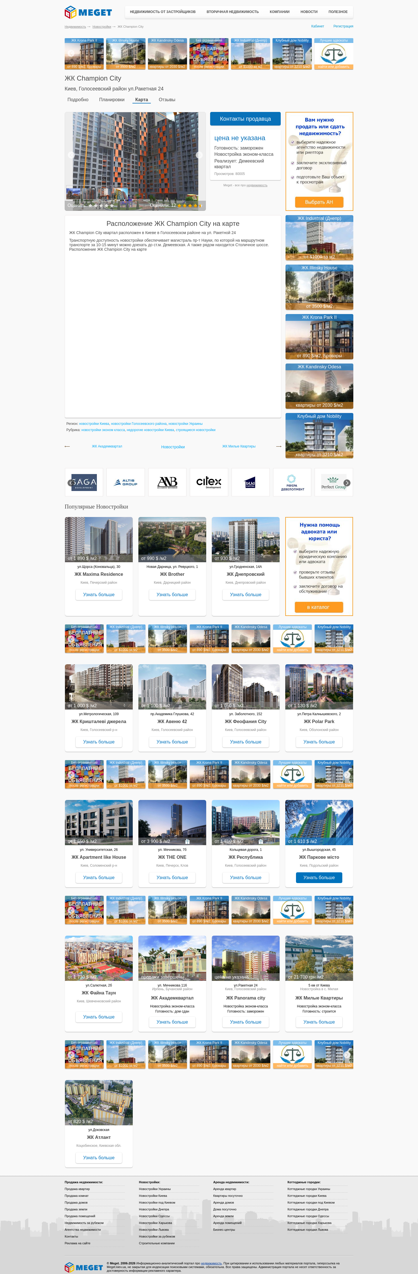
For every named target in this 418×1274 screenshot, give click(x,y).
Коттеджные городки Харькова (310, 1218)
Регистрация (343, 26)
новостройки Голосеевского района (139, 419)
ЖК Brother (172, 570)
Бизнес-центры (224, 1225)
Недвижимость (75, 26)
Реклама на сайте (77, 1239)
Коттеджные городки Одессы (308, 1212)
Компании (279, 12)
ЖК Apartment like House (98, 853)
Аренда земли (223, 1212)
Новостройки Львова (154, 1225)
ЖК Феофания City (245, 717)
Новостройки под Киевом (157, 1198)
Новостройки (102, 26)
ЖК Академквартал (107, 442)
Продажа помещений (80, 1212)
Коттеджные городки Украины (309, 1184)
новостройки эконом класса (103, 426)
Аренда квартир (224, 1184)
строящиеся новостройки (195, 426)
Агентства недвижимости (83, 1225)
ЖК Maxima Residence (99, 570)
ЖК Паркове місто (319, 853)
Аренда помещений (227, 1218)
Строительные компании (157, 1239)
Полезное (338, 12)
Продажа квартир (77, 1184)
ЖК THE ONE (172, 853)
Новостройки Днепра (154, 1205)
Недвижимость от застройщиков (163, 12)
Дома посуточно (224, 1205)
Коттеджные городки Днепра (308, 1205)
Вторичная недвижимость (233, 12)
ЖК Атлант (99, 1133)
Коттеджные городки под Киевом (311, 1198)
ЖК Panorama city (245, 993)
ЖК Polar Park (319, 717)
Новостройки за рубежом (157, 1232)
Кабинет (317, 26)
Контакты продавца (245, 114)
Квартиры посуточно (228, 1191)
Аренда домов (223, 1198)
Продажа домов (76, 1198)
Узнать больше (98, 590)
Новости (309, 12)
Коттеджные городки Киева (307, 1191)
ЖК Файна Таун (99, 988)
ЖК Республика (245, 853)
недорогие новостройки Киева (150, 426)
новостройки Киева (94, 419)
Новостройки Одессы (154, 1212)
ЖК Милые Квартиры (239, 442)
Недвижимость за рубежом (84, 1218)
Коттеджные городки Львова (308, 1225)
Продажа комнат (77, 1191)
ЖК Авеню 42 (172, 717)
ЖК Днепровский (246, 570)
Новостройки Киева (153, 1191)
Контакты (71, 1232)
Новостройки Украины (155, 1184)
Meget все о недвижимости (84, 1263)
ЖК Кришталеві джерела (98, 717)
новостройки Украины (186, 419)
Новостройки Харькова (155, 1218)
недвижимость (257, 181)
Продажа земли (76, 1205)
